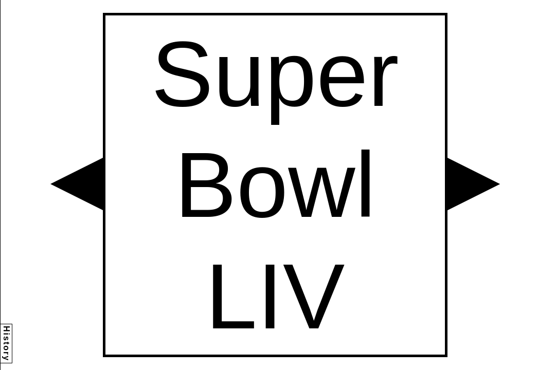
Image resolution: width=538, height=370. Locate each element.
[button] (76, 184)
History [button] (6, 343)
